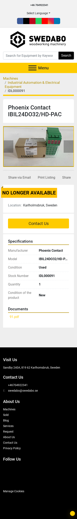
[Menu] (32, 68)
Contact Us (39, 223)
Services (8, 426)
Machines (9, 409)
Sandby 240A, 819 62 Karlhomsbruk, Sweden (31, 367)
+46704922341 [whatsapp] (18, 385)
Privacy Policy (12, 448)
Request (8, 431)
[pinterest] (32, 21)
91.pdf (14, 317)
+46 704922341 (39, 5)
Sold (6, 415)
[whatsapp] (39, 21)
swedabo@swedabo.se (23, 390)
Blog (6, 420)
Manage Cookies (13, 491)
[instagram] (51, 21)
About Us (9, 437)
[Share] (65, 178)
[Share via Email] (18, 178)
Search (66, 55)
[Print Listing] (45, 178)
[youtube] (45, 21)
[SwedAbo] (10, 481)
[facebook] (20, 21)
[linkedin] (57, 21)
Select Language (37, 13)
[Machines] (10, 78)
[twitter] (26, 21)
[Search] (31, 55)
